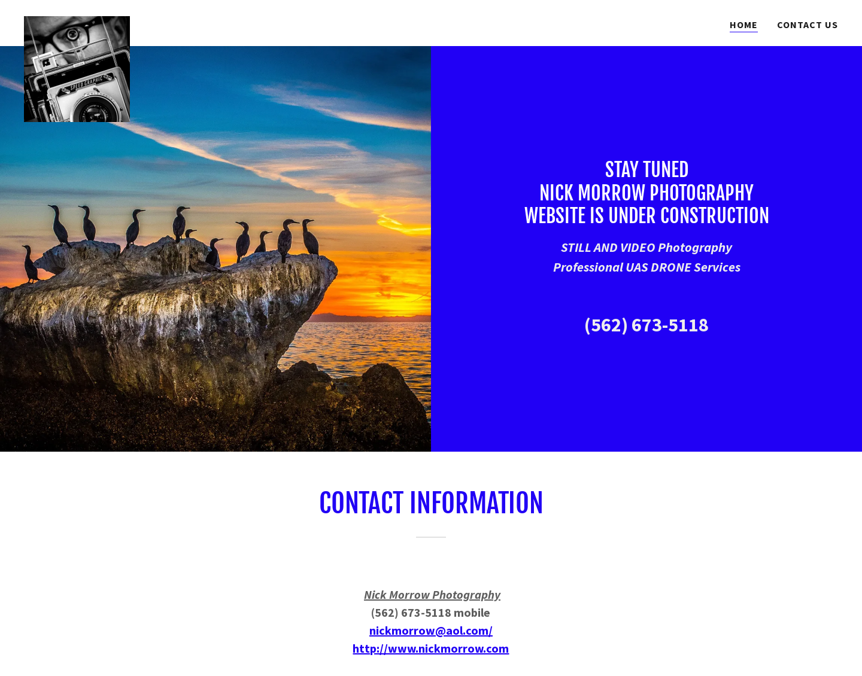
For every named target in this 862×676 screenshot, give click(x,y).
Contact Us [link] (807, 25)
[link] (77, 21)
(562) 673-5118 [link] (646, 325)
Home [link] (744, 25)
